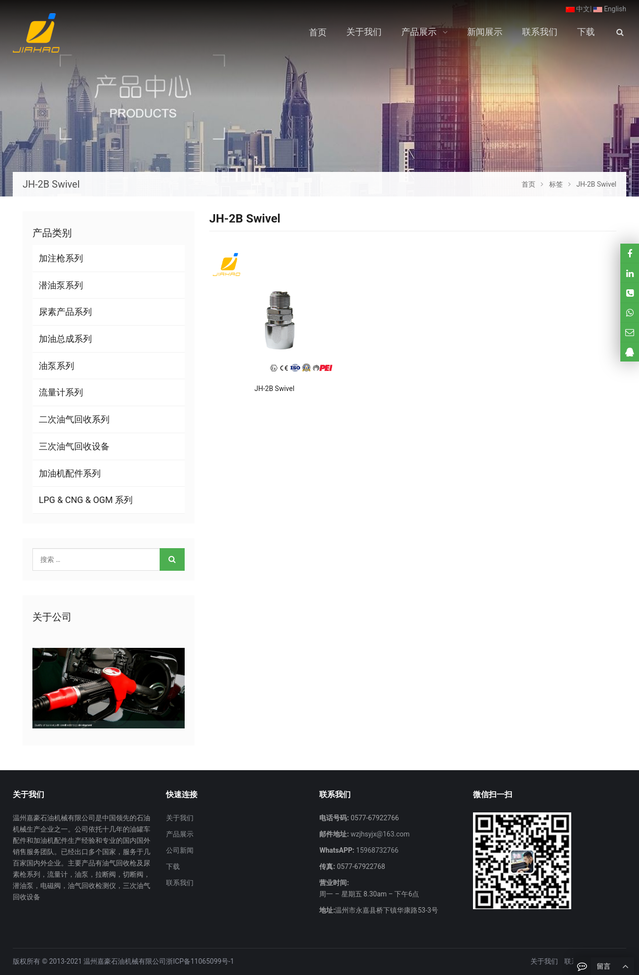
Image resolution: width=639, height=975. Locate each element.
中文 (578, 9)
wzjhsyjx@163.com (379, 834)
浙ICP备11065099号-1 (200, 961)
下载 (173, 866)
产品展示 (180, 834)
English (609, 9)
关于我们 (180, 818)
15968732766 (376, 850)
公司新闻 (180, 850)
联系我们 (180, 883)
